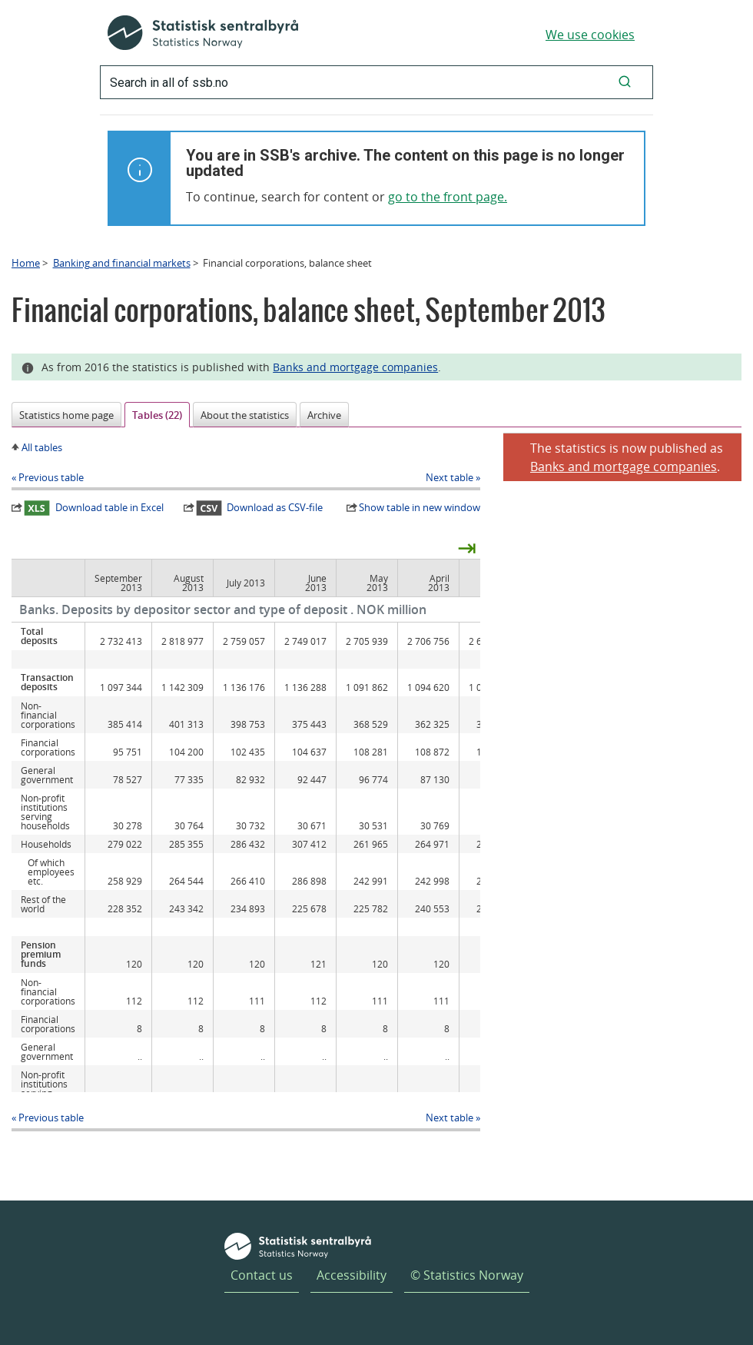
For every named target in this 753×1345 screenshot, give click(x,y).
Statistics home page (66, 415)
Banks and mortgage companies (355, 367)
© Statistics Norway (466, 1275)
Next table (449, 477)
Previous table (51, 477)
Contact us (262, 1275)
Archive (324, 415)
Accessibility (351, 1275)
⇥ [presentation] (466, 547)
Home (26, 263)
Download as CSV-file (259, 508)
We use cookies (590, 34)
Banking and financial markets (122, 263)
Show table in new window (419, 507)
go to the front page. (447, 196)
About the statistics (245, 415)
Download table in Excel (94, 508)
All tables (42, 447)
